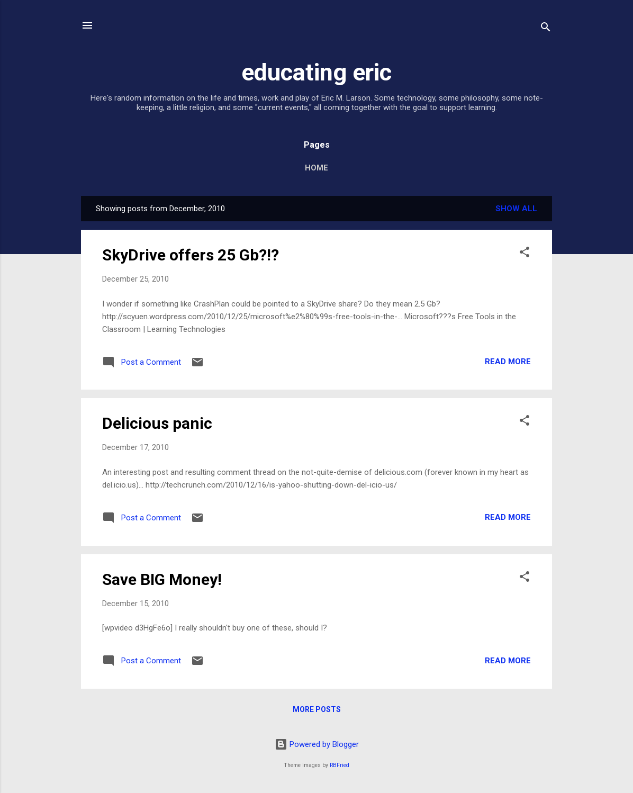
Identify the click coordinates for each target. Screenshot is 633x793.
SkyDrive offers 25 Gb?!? (190, 255)
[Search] (545, 29)
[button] (524, 254)
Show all (516, 208)
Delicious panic (157, 423)
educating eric (316, 72)
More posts (317, 709)
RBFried (339, 765)
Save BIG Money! (162, 579)
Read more (508, 361)
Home (316, 168)
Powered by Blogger (317, 744)
